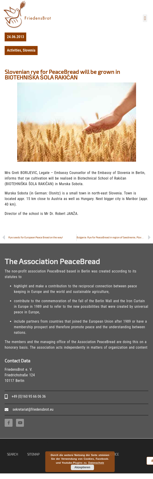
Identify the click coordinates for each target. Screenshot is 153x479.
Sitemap (33, 454)
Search (12, 454)
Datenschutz (96, 462)
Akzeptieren (82, 467)
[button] (145, 18)
